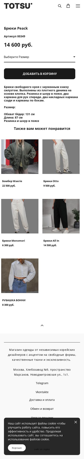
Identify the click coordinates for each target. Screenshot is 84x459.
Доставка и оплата (42, 400)
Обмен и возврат (42, 409)
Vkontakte (42, 392)
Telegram (42, 383)
